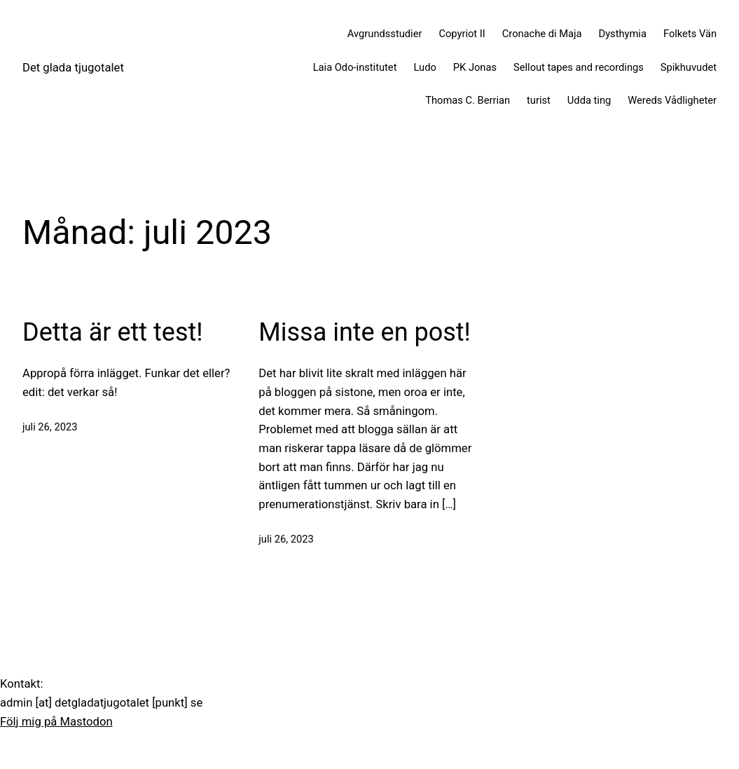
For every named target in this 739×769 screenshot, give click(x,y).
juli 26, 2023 (49, 427)
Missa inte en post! (364, 332)
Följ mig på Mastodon (56, 721)
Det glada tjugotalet (73, 67)
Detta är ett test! (112, 332)
